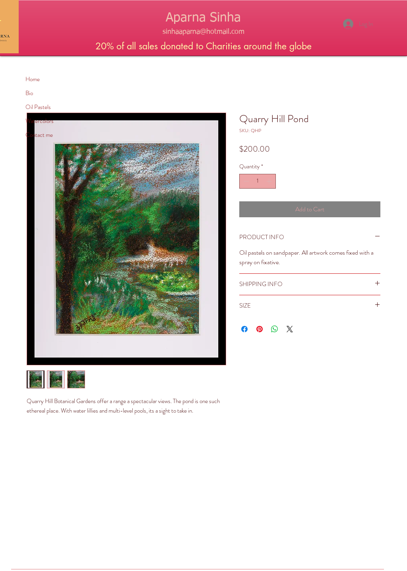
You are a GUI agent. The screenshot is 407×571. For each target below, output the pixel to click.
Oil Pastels (38, 107)
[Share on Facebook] (244, 329)
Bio (29, 93)
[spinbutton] (257, 181)
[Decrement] (245, 181)
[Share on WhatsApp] (274, 329)
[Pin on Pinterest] (259, 329)
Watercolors (39, 121)
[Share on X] (290, 329)
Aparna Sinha (203, 18)
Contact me (39, 135)
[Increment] (270, 181)
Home (32, 79)
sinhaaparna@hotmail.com (203, 31)
